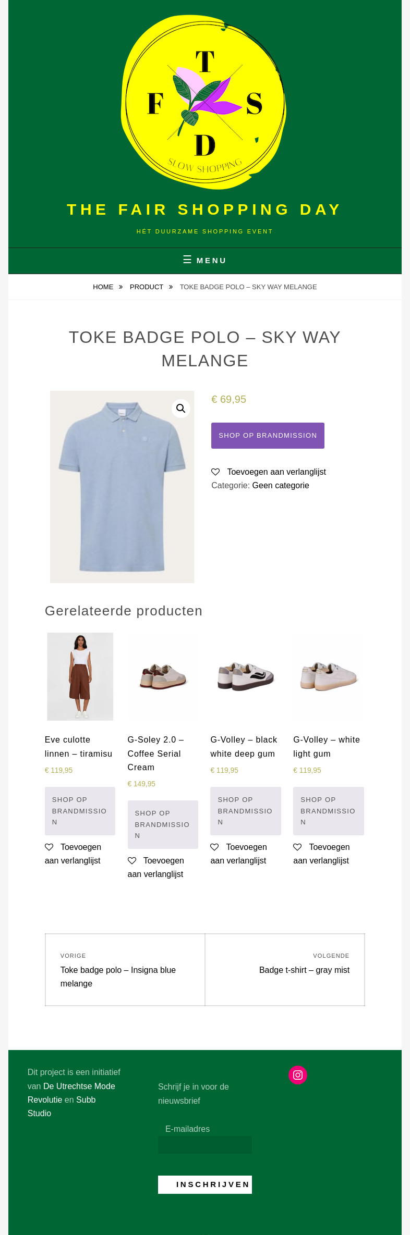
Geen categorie (280, 485)
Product (147, 287)
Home (104, 287)
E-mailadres (187, 1129)
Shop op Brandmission (268, 435)
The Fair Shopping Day (205, 209)
